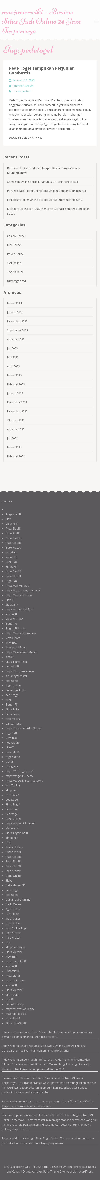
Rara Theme (51, 1171)
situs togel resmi (16, 676)
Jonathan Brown (23, 86)
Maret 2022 (14, 447)
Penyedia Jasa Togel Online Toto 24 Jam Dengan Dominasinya (46, 191)
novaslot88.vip (15, 1004)
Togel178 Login (16, 628)
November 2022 (17, 411)
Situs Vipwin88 (15, 952)
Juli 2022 (12, 438)
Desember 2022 (17, 402)
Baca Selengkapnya (25, 137)
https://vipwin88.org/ (19, 595)
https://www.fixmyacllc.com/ (23, 590)
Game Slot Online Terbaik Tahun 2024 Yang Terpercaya (42, 182)
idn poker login (15, 947)
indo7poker (13, 785)
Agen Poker (13, 909)
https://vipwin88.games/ (21, 633)
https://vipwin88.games (20, 823)
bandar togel (14, 723)
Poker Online (15, 254)
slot (8, 842)
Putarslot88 (13, 971)
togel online (13, 685)
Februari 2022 (16, 456)
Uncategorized (22, 91)
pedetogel (12, 681)
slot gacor (12, 766)
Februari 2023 (16, 384)
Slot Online (14, 263)
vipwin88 (11, 614)
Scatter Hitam (14, 847)
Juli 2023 (12, 348)
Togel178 (12, 624)
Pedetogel (12, 809)
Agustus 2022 (15, 429)
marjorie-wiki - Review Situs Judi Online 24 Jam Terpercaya (50, 1167)
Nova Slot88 (13, 538)
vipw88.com (13, 638)
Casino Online (16, 236)
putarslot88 (13, 752)
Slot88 (10, 600)
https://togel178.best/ (19, 776)
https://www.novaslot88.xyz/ (23, 728)
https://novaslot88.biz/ (20, 1009)
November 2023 (17, 321)
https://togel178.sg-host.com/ (24, 780)
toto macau (13, 719)
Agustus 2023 (15, 339)
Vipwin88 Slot (14, 619)
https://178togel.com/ (19, 771)
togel (9, 700)
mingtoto (11, 552)
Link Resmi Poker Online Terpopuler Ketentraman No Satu (44, 200)
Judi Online (14, 245)
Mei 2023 (13, 357)
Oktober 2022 (16, 420)
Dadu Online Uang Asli (61, 1046)
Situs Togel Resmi (17, 662)
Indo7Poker (13, 871)
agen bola (12, 995)
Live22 (10, 747)
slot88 (9, 657)
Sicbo (9, 880)
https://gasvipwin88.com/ (21, 652)
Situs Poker (13, 714)
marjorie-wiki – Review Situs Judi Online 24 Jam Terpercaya (41, 21)
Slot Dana (12, 604)
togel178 (11, 562)
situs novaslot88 (16, 961)
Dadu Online (13, 876)
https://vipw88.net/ (17, 585)
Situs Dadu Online (46, 1064)
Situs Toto (12, 709)
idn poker (12, 566)
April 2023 (13, 366)
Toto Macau (13, 547)
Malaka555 (12, 828)
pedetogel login (16, 690)
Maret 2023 (14, 375)
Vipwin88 (11, 524)
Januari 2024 (15, 312)
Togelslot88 (13, 514)
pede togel (12, 695)
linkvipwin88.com (16, 647)
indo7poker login (16, 928)
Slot (8, 519)
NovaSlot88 (13, 533)
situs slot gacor (15, 980)
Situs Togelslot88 (17, 833)
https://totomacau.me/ (20, 671)
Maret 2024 (14, 303)
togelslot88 (13, 757)
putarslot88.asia (16, 1014)
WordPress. (86, 1171)
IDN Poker (12, 795)
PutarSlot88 (13, 528)
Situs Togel (13, 804)
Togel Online (15, 272)
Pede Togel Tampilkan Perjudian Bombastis (42, 70)
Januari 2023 (15, 393)
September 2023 (17, 330)
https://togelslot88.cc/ (19, 609)
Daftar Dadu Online (18, 899)
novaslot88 (13, 666)
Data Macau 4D (15, 885)
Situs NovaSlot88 (16, 1023)
